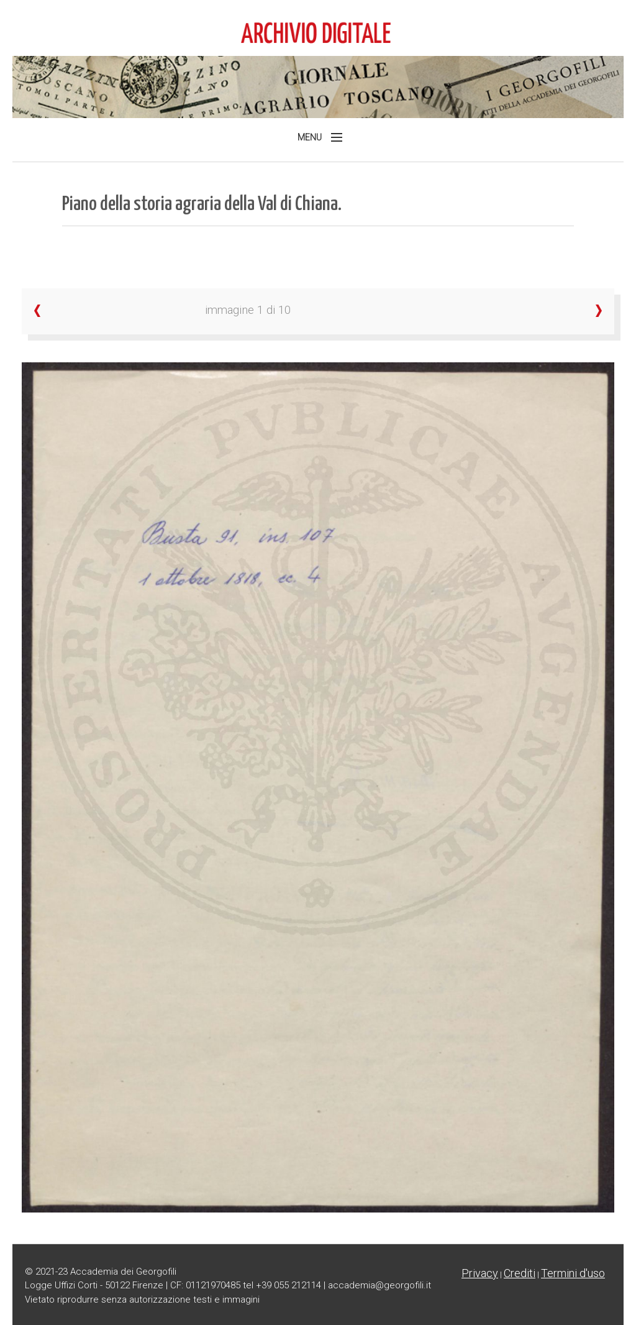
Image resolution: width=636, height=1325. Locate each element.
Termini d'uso (573, 1273)
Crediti (519, 1273)
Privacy (479, 1273)
